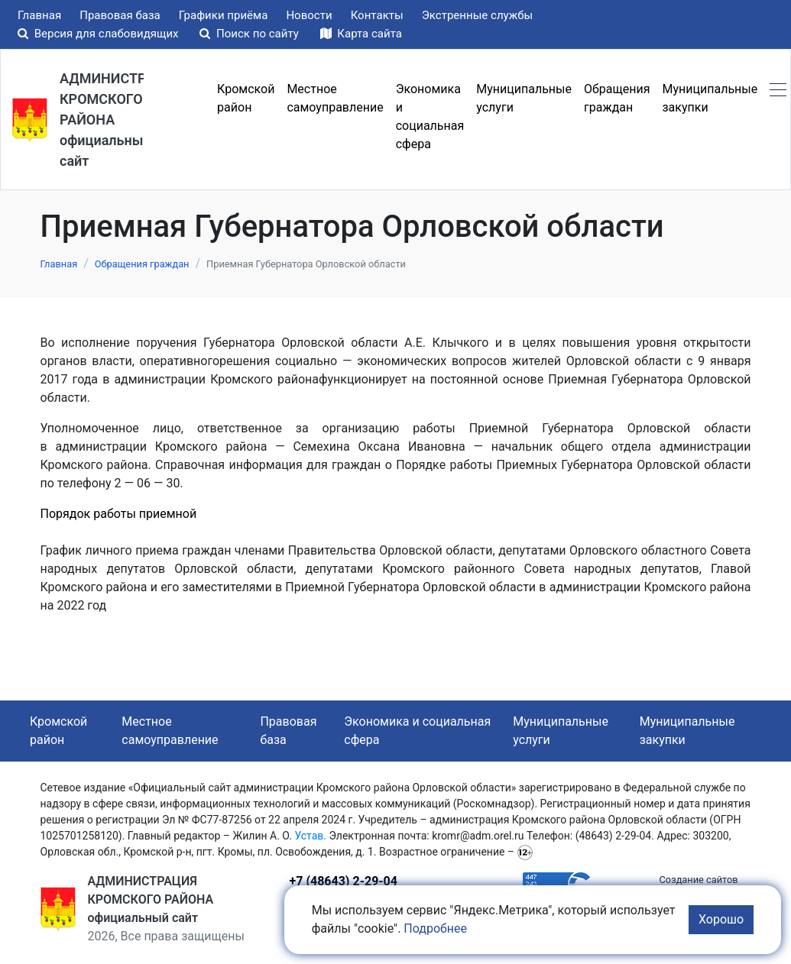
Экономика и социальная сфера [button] (430, 116)
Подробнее (435, 928)
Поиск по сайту (250, 33)
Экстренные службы (477, 15)
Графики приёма (223, 15)
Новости (309, 15)
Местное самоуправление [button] (335, 98)
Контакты (377, 15)
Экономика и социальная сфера (417, 730)
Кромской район (58, 730)
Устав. (310, 836)
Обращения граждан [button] (617, 98)
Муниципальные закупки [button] (709, 98)
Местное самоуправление (170, 730)
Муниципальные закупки (687, 730)
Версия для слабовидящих (99, 33)
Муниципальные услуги (560, 730)
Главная (39, 15)
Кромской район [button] (245, 98)
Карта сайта (361, 33)
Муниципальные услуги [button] (524, 98)
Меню (177, 117)
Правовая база (119, 15)
